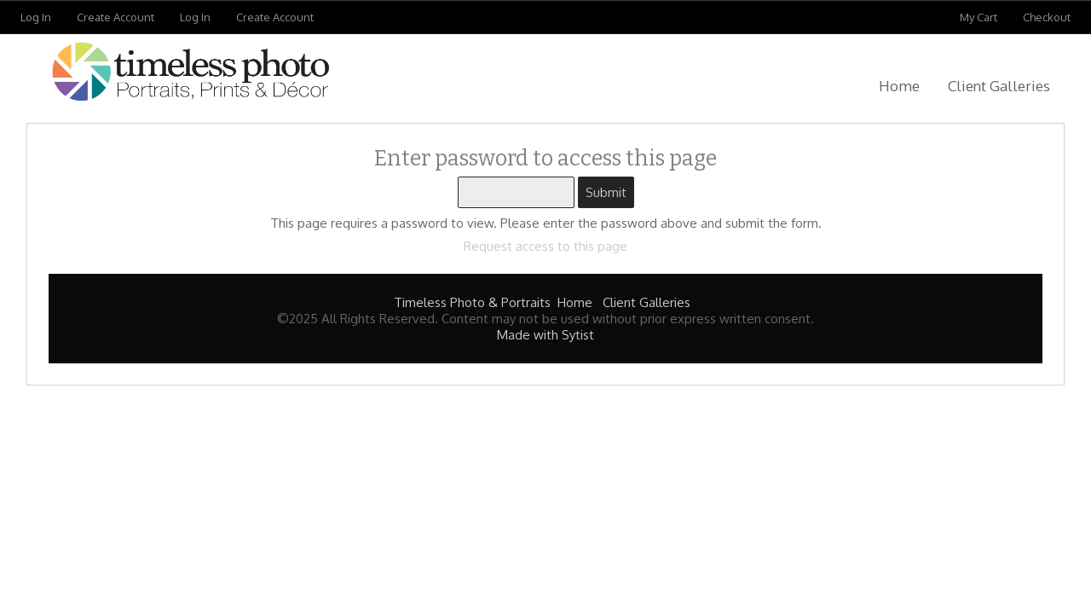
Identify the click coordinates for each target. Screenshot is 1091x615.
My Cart (980, 17)
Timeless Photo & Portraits (472, 302)
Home (899, 86)
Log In (35, 17)
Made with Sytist (545, 335)
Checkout (1047, 17)
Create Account (115, 17)
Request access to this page (545, 246)
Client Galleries (999, 86)
